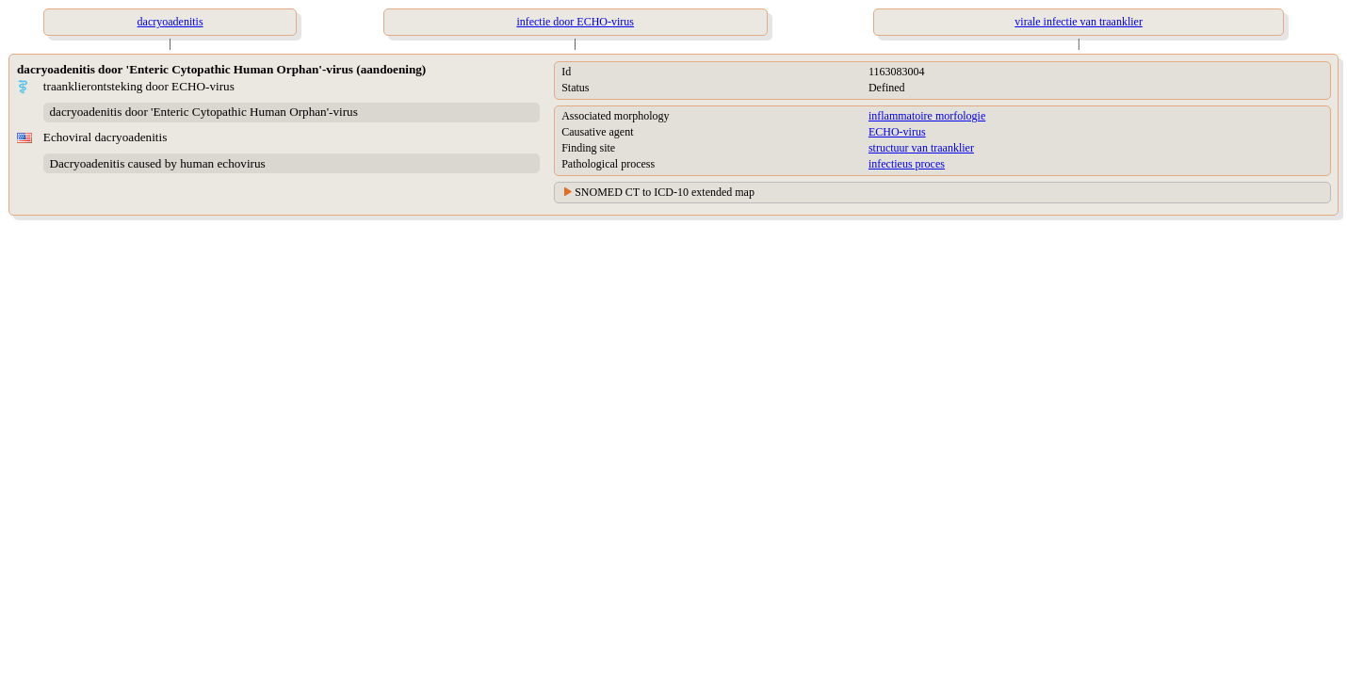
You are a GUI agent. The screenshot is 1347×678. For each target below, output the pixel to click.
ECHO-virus (897, 131)
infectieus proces (906, 163)
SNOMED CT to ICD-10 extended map (665, 192)
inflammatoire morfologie (926, 115)
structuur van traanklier (921, 147)
